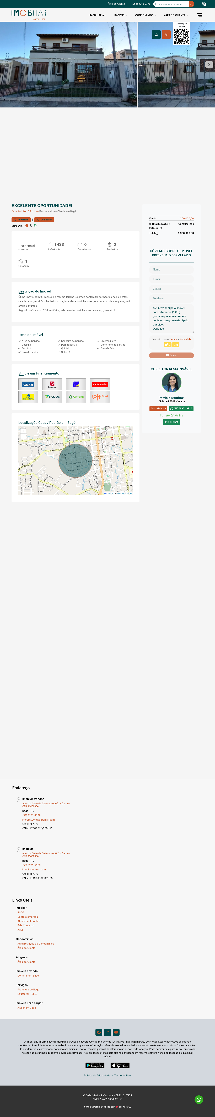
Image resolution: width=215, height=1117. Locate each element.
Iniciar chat (171, 422)
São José (33, 211)
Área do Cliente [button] (175, 15)
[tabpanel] (107, 64)
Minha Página (158, 408)
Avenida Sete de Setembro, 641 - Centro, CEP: (46, 855)
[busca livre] (191, 4)
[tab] (156, 34)
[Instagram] (107, 1032)
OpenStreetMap (124, 493)
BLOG (21, 912)
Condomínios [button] (144, 15)
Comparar (44, 219)
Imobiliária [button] (97, 15)
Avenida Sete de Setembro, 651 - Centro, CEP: (46, 805)
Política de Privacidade (97, 1075)
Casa (14, 211)
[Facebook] (98, 1032)
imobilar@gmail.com (34, 869)
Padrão (22, 211)
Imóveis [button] (119, 15)
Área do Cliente (116, 3)
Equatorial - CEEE (27, 993)
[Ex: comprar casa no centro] (171, 4)
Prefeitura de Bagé (28, 989)
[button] (204, 4)
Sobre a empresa (28, 916)
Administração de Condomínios (36, 943)
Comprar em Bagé (28, 975)
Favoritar (21, 219)
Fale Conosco (26, 925)
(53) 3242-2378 (31, 815)
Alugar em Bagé (27, 1007)
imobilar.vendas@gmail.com (38, 819)
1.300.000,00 (186, 218)
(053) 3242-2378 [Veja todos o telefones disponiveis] (141, 3)
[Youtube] (116, 1032)
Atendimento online (29, 921)
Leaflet (108, 493)
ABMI (20, 929)
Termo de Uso (122, 1075)
